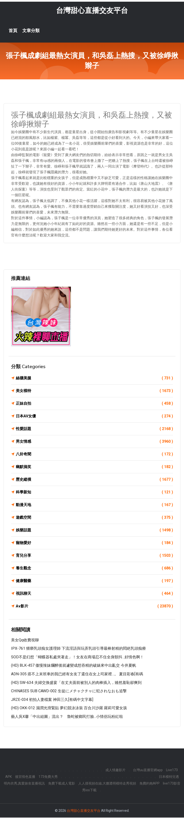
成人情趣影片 (115, 770)
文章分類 (31, 31)
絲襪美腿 (94, 378)
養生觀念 (94, 568)
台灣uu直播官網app (148, 770)
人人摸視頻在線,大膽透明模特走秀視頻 (107, 784)
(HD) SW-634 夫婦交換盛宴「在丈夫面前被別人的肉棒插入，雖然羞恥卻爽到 (76, 683)
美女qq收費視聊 (25, 640)
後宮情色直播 (25, 777)
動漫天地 (94, 505)
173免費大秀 (48, 777)
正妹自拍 (94, 404)
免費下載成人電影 (61, 784)
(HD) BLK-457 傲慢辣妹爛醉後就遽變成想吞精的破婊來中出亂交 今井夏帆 (73, 666)
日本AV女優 (94, 416)
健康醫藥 (94, 581)
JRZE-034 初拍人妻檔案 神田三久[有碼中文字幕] (52, 700)
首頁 (13, 31)
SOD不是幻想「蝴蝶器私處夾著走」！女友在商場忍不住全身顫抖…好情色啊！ (77, 657)
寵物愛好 (94, 543)
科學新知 (94, 492)
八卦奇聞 (94, 454)
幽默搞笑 (94, 467)
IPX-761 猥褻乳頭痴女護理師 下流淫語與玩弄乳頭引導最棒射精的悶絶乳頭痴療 (78, 649)
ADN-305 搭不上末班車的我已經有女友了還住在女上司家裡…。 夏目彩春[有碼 (77, 674)
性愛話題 (94, 429)
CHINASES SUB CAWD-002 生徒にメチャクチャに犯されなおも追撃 (69, 691)
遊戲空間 (94, 518)
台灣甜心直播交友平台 (92, 11)
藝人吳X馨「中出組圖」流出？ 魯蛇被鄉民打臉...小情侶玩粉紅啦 (67, 717)
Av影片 (94, 606)
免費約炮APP (149, 784)
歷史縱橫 (94, 480)
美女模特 (94, 391)
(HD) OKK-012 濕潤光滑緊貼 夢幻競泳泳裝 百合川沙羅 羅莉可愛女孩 (69, 708)
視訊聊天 (94, 594)
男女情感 (94, 442)
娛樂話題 (94, 530)
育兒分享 (94, 556)
